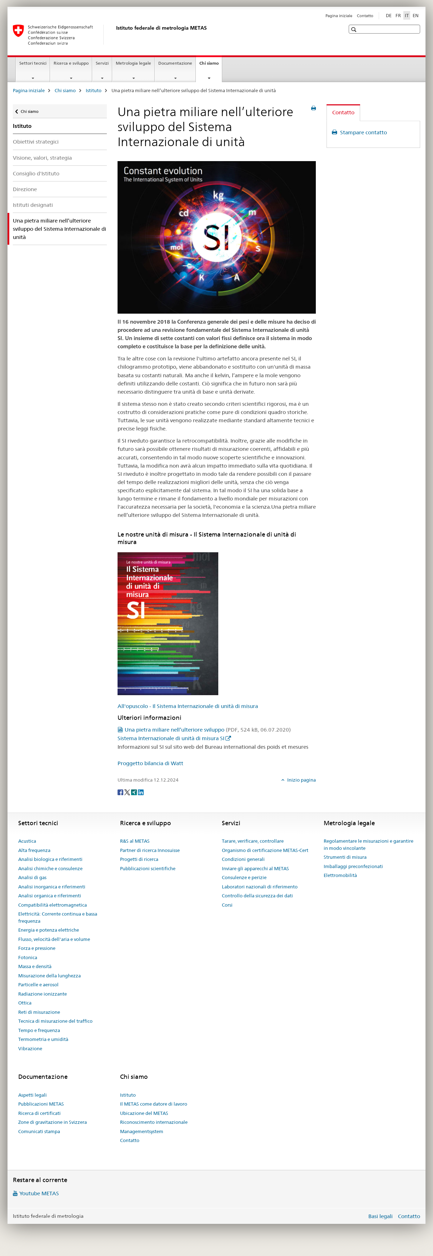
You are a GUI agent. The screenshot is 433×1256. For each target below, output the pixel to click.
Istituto (93, 90)
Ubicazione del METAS (144, 1113)
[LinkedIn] (141, 791)
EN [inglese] (416, 15)
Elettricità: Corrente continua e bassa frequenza (57, 917)
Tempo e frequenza (39, 1030)
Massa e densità (34, 966)
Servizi (102, 63)
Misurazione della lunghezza (49, 975)
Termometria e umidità (43, 1039)
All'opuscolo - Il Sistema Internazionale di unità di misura (188, 706)
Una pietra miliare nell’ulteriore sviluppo (208, 729)
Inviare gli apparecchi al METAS (255, 868)
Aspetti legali (32, 1095)
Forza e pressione (36, 948)
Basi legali (380, 1216)
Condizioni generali (243, 859)
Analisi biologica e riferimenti (50, 859)
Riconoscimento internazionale (154, 1122)
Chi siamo (210, 65)
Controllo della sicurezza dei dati (257, 895)
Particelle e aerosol (38, 984)
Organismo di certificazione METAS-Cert (265, 850)
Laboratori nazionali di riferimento (260, 886)
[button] (354, 29)
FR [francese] (398, 15)
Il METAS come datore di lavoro (153, 1104)
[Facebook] (121, 791)
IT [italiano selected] (407, 15)
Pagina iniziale (338, 15)
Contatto (365, 15)
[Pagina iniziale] (114, 35)
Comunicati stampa (39, 1131)
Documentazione (175, 63)
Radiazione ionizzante (42, 994)
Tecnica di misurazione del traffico (55, 1021)
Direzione (25, 189)
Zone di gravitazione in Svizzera (52, 1122)
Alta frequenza (34, 850)
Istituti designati (33, 204)
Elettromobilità (340, 875)
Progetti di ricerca (139, 859)
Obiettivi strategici (36, 141)
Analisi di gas (32, 877)
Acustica (27, 841)
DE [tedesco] (389, 15)
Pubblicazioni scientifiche (147, 868)
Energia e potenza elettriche (48, 930)
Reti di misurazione (39, 1012)
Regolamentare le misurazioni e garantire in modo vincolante (368, 844)
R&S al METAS (135, 841)
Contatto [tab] (343, 112)
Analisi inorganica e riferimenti (51, 886)
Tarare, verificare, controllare (253, 841)
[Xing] (134, 791)
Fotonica (27, 957)
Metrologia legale (133, 63)
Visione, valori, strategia (42, 157)
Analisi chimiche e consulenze (50, 868)
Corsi (227, 905)
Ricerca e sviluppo (71, 63)
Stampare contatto (363, 132)
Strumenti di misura (345, 857)
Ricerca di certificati (39, 1113)
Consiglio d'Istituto (36, 173)
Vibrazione (30, 1048)
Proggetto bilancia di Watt (150, 763)
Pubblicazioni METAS (41, 1104)
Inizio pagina (301, 780)
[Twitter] (127, 791)
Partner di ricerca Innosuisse (150, 850)
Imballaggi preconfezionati (353, 866)
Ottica (24, 1003)
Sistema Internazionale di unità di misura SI (171, 738)
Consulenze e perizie (244, 877)
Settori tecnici (32, 63)
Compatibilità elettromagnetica (52, 905)
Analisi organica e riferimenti (49, 895)
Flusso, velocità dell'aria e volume (54, 939)
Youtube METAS (39, 1193)
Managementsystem (141, 1131)
